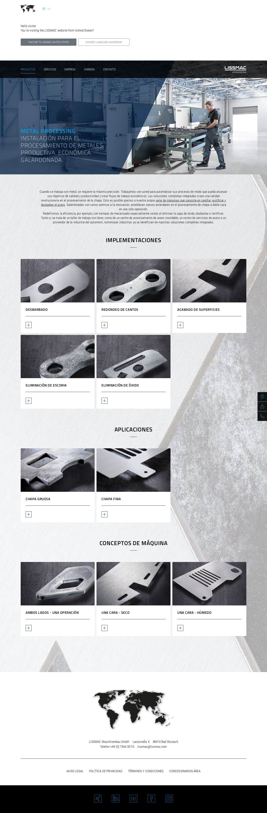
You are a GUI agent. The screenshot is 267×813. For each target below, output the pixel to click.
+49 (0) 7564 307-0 (122, 746)
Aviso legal (75, 771)
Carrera (89, 69)
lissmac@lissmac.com (152, 746)
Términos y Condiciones (146, 771)
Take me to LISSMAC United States (48, 42)
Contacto (109, 69)
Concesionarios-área (184, 771)
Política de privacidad (105, 771)
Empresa (69, 69)
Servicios (50, 69)
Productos (28, 69)
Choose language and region (104, 42)
